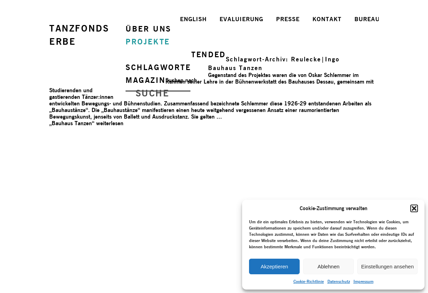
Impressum (363, 281)
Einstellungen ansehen (387, 266)
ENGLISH (193, 19)
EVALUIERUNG (241, 19)
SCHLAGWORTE (158, 67)
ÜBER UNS (148, 28)
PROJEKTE (148, 41)
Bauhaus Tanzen (235, 67)
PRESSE (288, 19)
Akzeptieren (274, 266)
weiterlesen (86, 123)
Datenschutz (338, 281)
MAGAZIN (145, 80)
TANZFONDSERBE (79, 35)
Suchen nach (181, 80)
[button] (414, 208)
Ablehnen (328, 266)
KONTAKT (327, 19)
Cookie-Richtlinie (308, 281)
